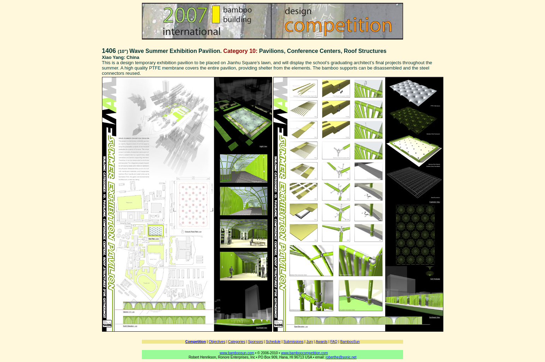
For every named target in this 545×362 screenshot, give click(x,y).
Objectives (217, 342)
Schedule (273, 342)
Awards (321, 342)
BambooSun (350, 342)
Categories (236, 342)
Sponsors (255, 342)
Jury (309, 342)
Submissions (293, 342)
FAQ (333, 342)
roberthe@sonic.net (340, 357)
